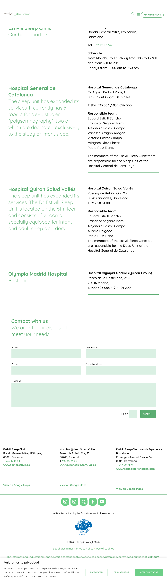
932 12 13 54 (103, 45)
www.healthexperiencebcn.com (135, 468)
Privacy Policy (84, 548)
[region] (83, 569)
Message (16, 380)
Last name (91, 347)
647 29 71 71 (126, 464)
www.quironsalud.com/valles (78, 464)
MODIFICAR (96, 572)
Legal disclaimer (63, 548)
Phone (14, 364)
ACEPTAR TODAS (149, 572)
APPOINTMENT (152, 14)
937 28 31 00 (69, 461)
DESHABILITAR (121, 572)
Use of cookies (105, 548)
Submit (148, 413)
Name (14, 347)
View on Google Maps (16, 485)
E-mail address (94, 364)
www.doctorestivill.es (16, 464)
